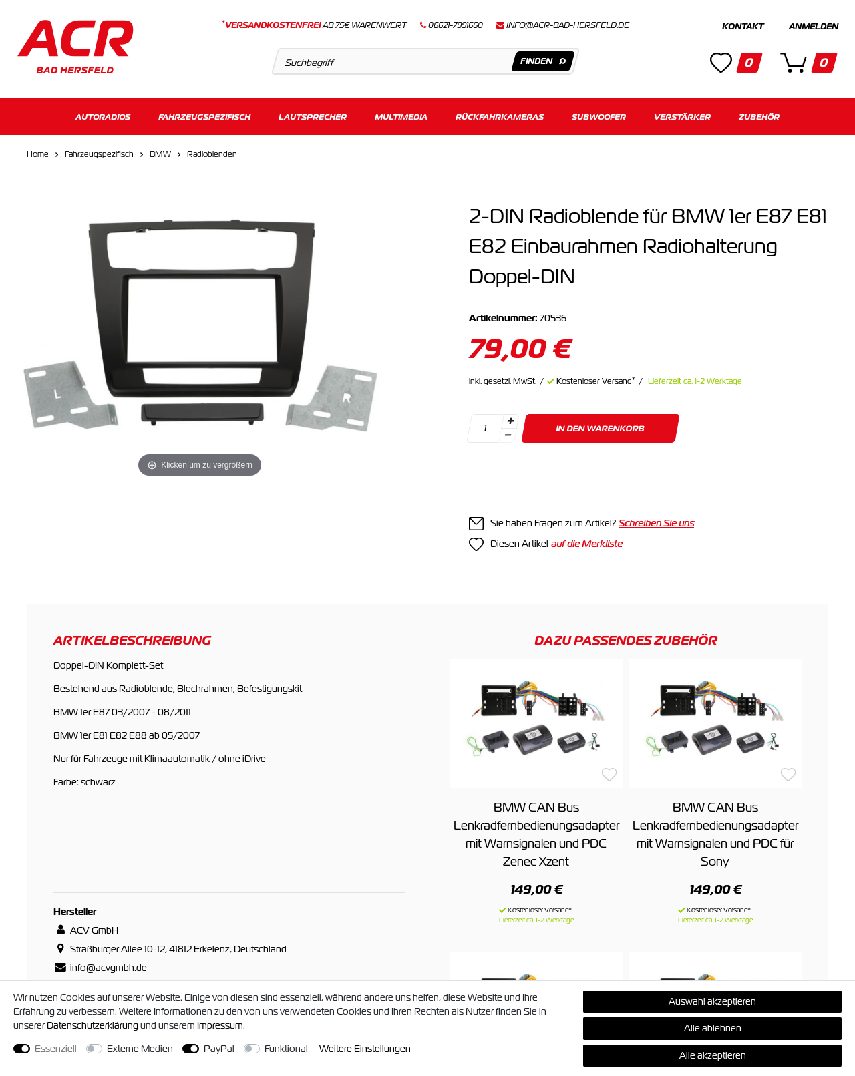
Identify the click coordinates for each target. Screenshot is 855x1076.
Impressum (220, 1025)
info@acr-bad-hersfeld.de (567, 25)
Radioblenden (212, 149)
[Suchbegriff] (425, 61)
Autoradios (102, 112)
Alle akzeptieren (712, 1055)
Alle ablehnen (712, 1028)
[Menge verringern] (507, 431)
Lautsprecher (313, 112)
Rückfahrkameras (500, 112)
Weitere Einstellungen (365, 1049)
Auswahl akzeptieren (712, 1001)
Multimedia (401, 112)
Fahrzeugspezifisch (204, 112)
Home (38, 149)
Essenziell (56, 1049)
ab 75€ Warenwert (314, 25)
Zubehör (759, 112)
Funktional (286, 1049)
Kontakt (742, 26)
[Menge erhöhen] (510, 416)
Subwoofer (599, 112)
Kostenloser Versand (595, 376)
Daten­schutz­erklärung (92, 1025)
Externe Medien (140, 1049)
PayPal (219, 1049)
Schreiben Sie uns (656, 518)
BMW (160, 149)
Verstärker (682, 112)
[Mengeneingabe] (485, 423)
